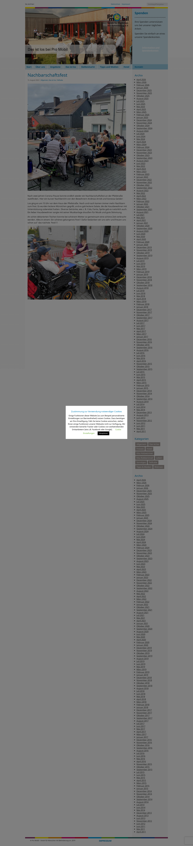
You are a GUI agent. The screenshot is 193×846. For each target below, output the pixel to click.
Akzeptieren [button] (103, 433)
